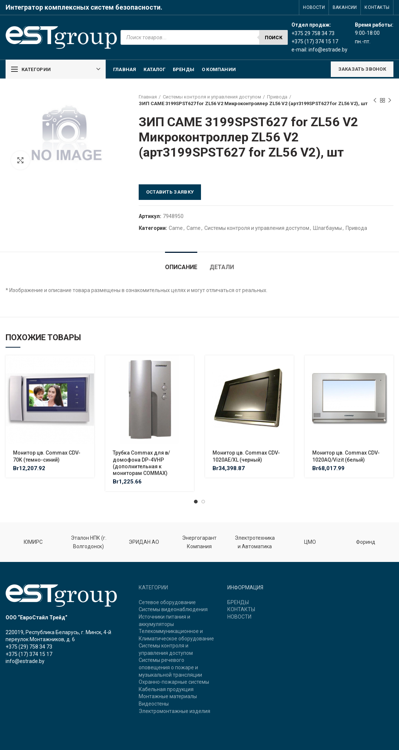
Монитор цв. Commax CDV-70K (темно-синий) (46, 456)
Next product (390, 100)
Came (176, 228)
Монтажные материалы (168, 696)
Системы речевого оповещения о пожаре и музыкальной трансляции (170, 667)
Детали (222, 267)
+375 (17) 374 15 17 (29, 654)
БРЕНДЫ (238, 602)
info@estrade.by (328, 50)
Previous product (375, 100)
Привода (277, 97)
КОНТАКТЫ (241, 609)
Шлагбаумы (327, 228)
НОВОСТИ (239, 617)
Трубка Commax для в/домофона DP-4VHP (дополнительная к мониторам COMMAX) (141, 463)
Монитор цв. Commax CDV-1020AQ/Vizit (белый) (346, 456)
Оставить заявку (170, 192)
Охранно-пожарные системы (174, 682)
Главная (148, 97)
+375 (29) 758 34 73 (29, 647)
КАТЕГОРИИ (153, 587)
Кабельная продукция (166, 689)
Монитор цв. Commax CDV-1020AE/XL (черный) (246, 456)
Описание (181, 267)
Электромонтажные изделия (174, 711)
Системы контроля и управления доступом (212, 97)
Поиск (274, 37)
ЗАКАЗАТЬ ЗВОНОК (362, 69)
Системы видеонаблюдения (173, 609)
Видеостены (154, 704)
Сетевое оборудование (167, 602)
